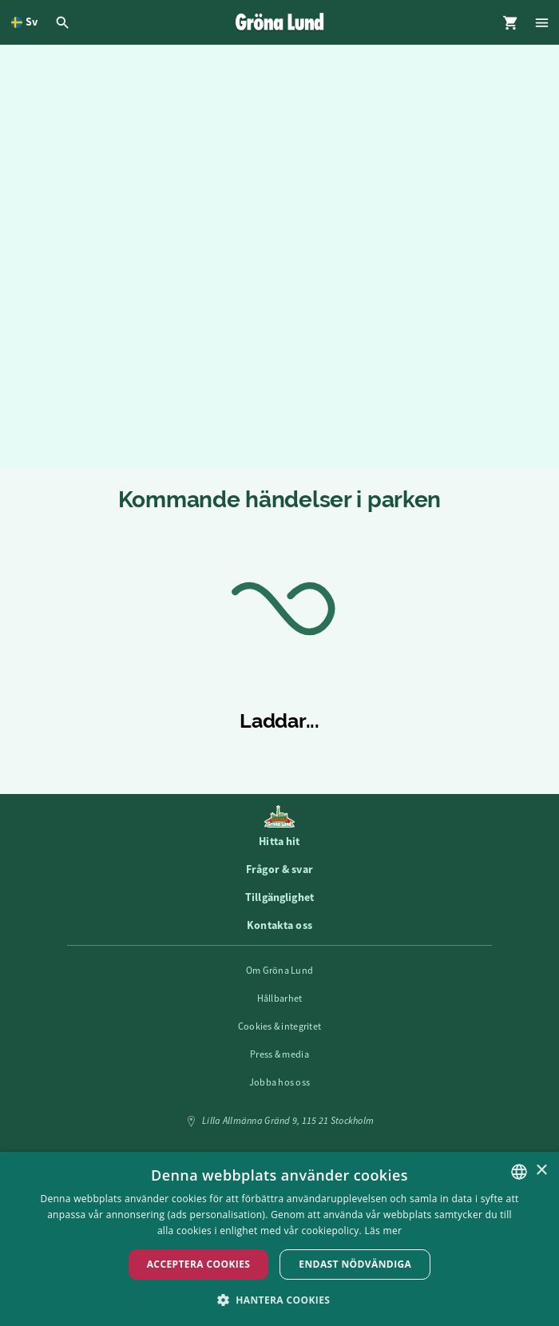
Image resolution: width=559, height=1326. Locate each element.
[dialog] (279, 1239)
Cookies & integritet (280, 1026)
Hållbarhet (280, 998)
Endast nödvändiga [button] (355, 1264)
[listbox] (519, 1172)
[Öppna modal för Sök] (65, 22)
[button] (280, 1299)
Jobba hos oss (280, 1082)
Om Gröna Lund (280, 970)
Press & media (279, 1054)
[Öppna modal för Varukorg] (510, 22)
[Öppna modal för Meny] (543, 22)
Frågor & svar (279, 869)
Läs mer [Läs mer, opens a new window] (383, 1230)
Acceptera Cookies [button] (199, 1264)
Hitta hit (279, 841)
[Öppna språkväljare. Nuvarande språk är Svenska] (24, 22)
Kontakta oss (279, 925)
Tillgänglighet (279, 897)
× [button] (541, 1171)
